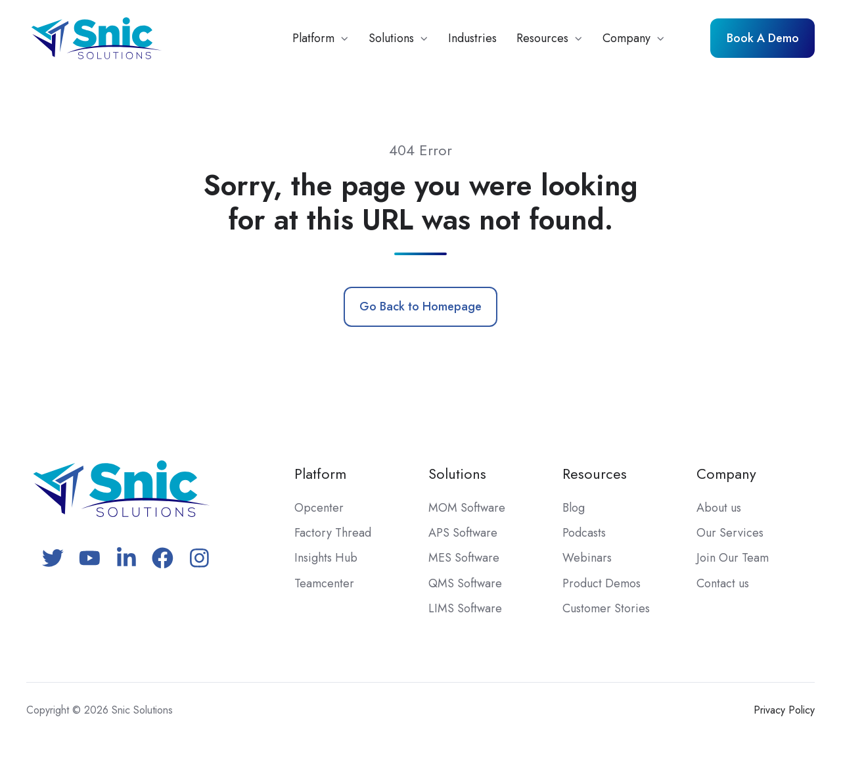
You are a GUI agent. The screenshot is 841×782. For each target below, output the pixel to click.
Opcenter (319, 507)
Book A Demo (763, 38)
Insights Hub (325, 557)
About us (718, 507)
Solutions (391, 38)
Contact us (722, 583)
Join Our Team (732, 557)
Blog (573, 507)
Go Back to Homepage (420, 306)
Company (626, 38)
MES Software (463, 557)
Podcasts (584, 532)
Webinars (587, 557)
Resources (542, 38)
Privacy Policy (784, 710)
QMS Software (465, 583)
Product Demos (601, 583)
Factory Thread (332, 532)
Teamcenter (324, 583)
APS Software (462, 532)
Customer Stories (606, 608)
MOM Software (466, 507)
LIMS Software (465, 608)
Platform (313, 38)
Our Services (729, 532)
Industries (472, 38)
